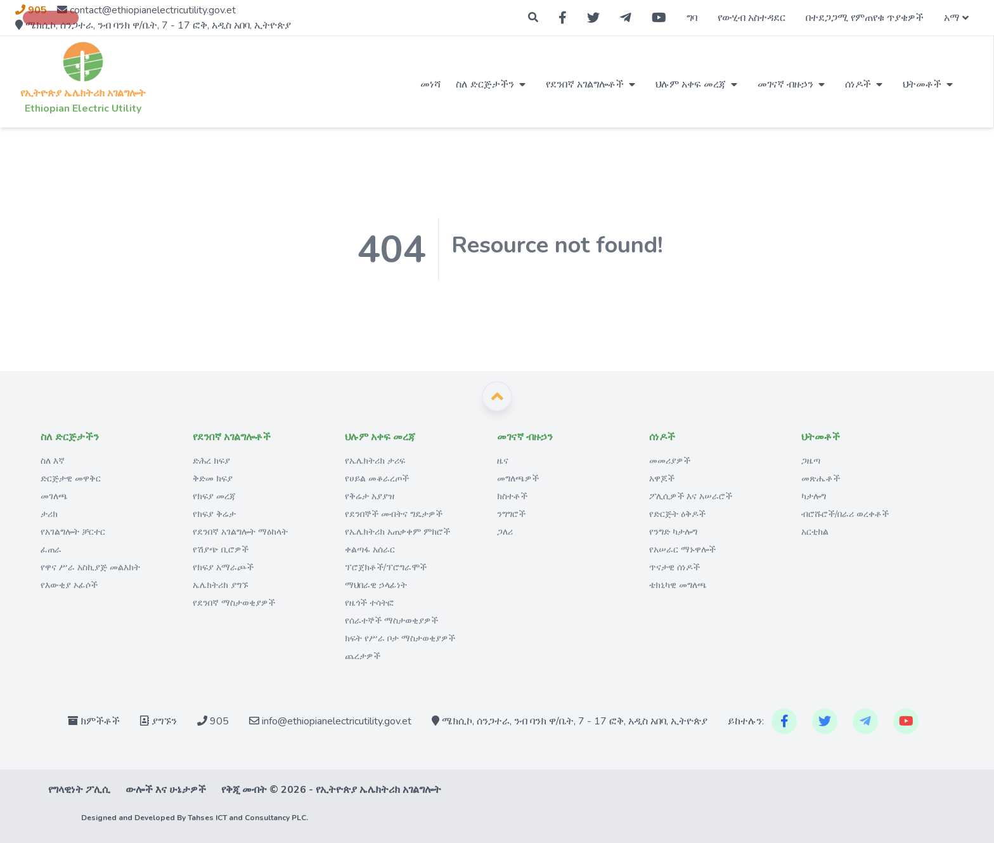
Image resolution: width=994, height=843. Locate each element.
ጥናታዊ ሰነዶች (674, 567)
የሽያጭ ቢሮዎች (220, 550)
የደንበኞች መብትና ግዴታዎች (393, 514)
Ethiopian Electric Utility (83, 108)
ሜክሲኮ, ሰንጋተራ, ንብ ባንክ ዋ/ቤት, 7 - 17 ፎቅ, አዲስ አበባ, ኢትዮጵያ (569, 721)
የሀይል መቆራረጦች (377, 479)
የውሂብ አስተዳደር (751, 18)
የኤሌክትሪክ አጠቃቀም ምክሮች (397, 532)
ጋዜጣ (810, 461)
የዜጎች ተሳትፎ (369, 603)
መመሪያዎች (669, 461)
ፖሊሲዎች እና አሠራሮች (690, 496)
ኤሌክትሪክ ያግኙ (220, 585)
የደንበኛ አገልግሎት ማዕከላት (240, 532)
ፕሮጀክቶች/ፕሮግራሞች (386, 567)
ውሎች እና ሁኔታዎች (166, 790)
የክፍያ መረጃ (214, 496)
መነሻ (430, 84)
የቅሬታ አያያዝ (369, 496)
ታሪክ (49, 514)
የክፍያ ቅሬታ (214, 514)
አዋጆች (661, 479)
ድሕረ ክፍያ (211, 461)
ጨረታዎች (362, 656)
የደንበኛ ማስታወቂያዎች (234, 603)
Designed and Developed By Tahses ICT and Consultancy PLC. (194, 818)
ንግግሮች (511, 514)
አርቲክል (815, 532)
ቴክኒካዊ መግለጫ (678, 585)
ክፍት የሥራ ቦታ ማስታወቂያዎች (400, 638)
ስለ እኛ (53, 461)
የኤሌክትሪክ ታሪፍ (375, 461)
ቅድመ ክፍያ (213, 479)
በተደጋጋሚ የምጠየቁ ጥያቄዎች (865, 18)
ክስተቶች (512, 496)
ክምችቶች (94, 721)
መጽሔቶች (820, 479)
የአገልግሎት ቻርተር (73, 532)
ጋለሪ (505, 532)
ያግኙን (158, 721)
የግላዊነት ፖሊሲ (79, 790)
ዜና (502, 461)
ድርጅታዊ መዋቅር (71, 479)
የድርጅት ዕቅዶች (677, 514)
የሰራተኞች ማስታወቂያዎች (391, 621)
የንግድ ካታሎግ (673, 532)
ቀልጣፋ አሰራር (370, 550)
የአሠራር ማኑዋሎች (682, 550)
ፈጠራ (51, 550)
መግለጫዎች (518, 479)
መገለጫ (54, 496)
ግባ (692, 18)
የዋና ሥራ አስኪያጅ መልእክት (90, 567)
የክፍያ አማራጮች (223, 567)
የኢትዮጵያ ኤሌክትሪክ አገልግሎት (83, 93)
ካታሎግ (813, 496)
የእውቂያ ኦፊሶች (69, 585)
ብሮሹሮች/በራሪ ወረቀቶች (845, 514)
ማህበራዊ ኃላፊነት (376, 585)
